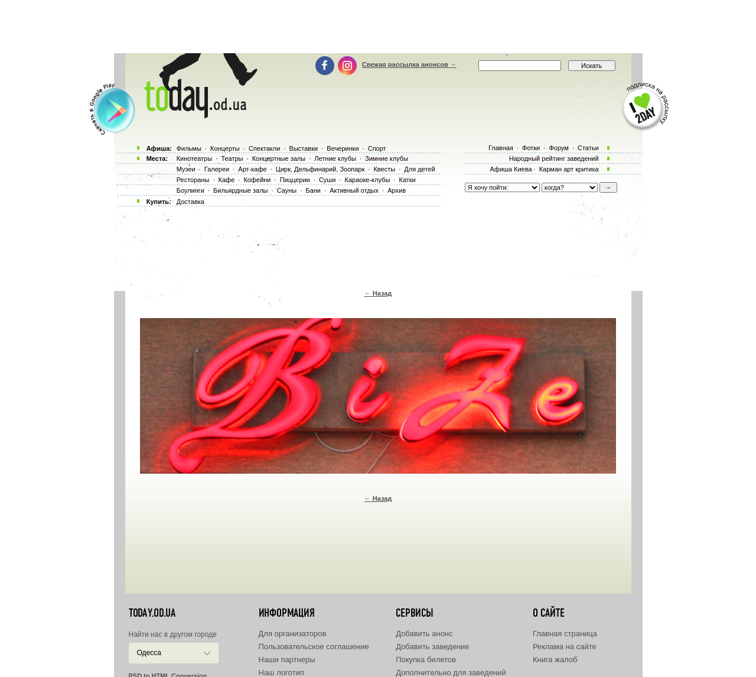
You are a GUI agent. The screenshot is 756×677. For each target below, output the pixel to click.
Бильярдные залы (240, 190)
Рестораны (193, 179)
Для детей (419, 169)
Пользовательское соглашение (314, 646)
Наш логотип (281, 672)
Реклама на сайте (565, 646)
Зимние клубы (386, 158)
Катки (407, 179)
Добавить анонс (424, 633)
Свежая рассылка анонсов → (409, 64)
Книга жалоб (555, 659)
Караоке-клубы (367, 179)
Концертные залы (278, 158)
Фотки (531, 147)
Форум (558, 147)
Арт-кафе (252, 169)
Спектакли (265, 148)
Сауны (287, 190)
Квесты (384, 169)
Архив (396, 190)
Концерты (225, 148)
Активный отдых (354, 190)
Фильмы (189, 148)
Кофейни (257, 179)
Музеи (186, 169)
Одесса (149, 653)
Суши (327, 179)
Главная (500, 147)
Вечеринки (343, 148)
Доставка (190, 201)
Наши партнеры (287, 659)
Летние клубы (335, 158)
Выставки (303, 148)
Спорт (377, 148)
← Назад (378, 293)
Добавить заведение (432, 646)
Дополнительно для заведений (451, 672)
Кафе (227, 179)
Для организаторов (293, 633)
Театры (232, 158)
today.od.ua (152, 613)
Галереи (216, 169)
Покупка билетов (426, 659)
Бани (313, 190)
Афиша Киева (511, 169)
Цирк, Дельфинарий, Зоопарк (320, 169)
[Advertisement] (378, 26)
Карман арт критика (569, 169)
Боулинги (190, 190)
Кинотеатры (194, 158)
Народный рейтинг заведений (554, 158)
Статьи (588, 147)
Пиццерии (295, 179)
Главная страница (565, 633)
